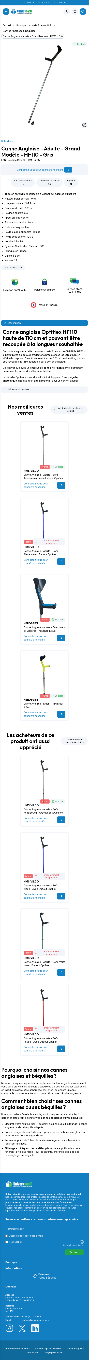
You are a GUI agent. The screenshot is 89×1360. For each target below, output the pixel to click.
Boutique (21, 25)
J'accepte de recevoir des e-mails (26, 1236)
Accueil (7, 25)
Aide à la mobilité (41, 25)
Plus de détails (13, 267)
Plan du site (32, 1352)
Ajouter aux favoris (23, 182)
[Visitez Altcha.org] (82, 1242)
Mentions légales (75, 1348)
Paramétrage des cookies (48, 1348)
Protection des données (17, 1348)
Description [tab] (12, 322)
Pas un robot (15, 1242)
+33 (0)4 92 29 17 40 (32, 1316)
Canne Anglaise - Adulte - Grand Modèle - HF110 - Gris (33, 36)
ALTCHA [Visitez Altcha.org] (79, 1245)
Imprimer (71, 182)
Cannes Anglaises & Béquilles (19, 30)
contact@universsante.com (35, 1320)
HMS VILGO (7, 140)
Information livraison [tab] (17, 389)
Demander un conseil (49, 182)
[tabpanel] (44, 355)
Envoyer (74, 1252)
